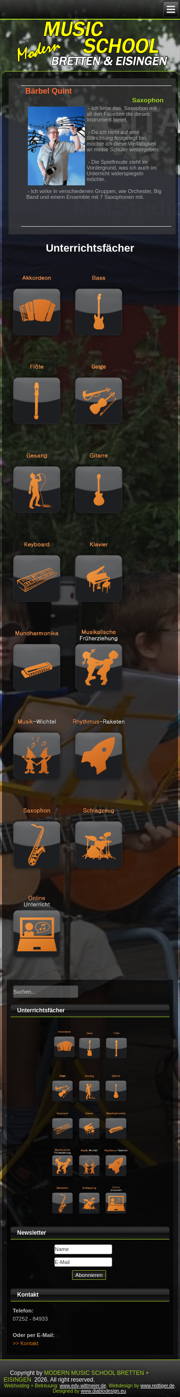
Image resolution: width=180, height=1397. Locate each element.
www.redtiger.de (158, 1385)
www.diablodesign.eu (103, 1391)
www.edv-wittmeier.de (83, 1385)
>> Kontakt (25, 1343)
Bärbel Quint (48, 90)
